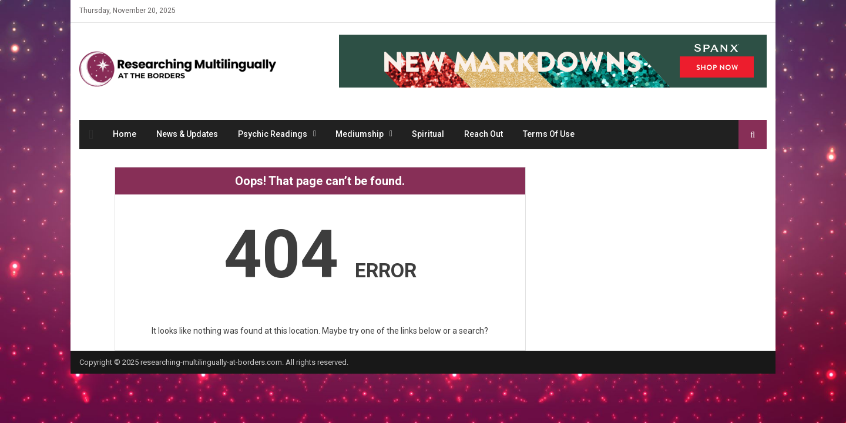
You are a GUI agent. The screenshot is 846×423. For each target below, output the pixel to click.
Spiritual (428, 134)
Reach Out (483, 134)
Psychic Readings (272, 134)
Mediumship (359, 134)
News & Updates (187, 134)
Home (124, 134)
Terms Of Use (549, 134)
